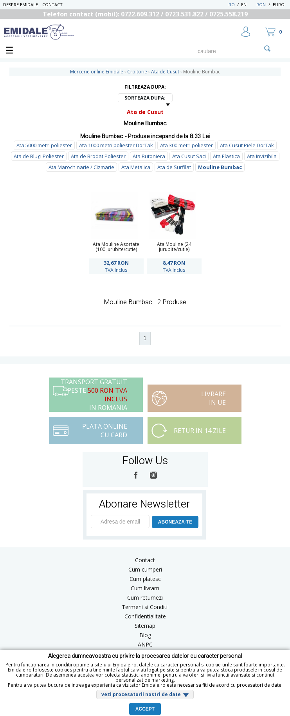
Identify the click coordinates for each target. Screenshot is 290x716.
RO (232, 4)
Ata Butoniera (149, 156)
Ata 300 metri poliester (186, 145)
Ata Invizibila (262, 156)
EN (248, 4)
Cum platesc (145, 578)
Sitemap (145, 625)
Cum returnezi (145, 597)
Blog (145, 635)
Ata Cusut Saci (189, 156)
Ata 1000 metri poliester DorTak (116, 145)
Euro (279, 4)
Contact (52, 4)
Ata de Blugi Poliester (39, 156)
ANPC (145, 644)
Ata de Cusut (145, 112)
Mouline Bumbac (220, 167)
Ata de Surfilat (174, 167)
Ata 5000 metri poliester (44, 145)
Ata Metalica (135, 167)
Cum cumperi (145, 569)
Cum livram (145, 588)
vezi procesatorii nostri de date (141, 694)
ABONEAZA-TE (175, 522)
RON (261, 4)
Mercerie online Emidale (96, 71)
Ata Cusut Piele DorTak (247, 145)
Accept (145, 709)
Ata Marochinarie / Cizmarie (81, 167)
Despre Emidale (20, 4)
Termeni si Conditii (145, 607)
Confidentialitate (145, 616)
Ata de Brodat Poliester (98, 156)
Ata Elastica (226, 156)
